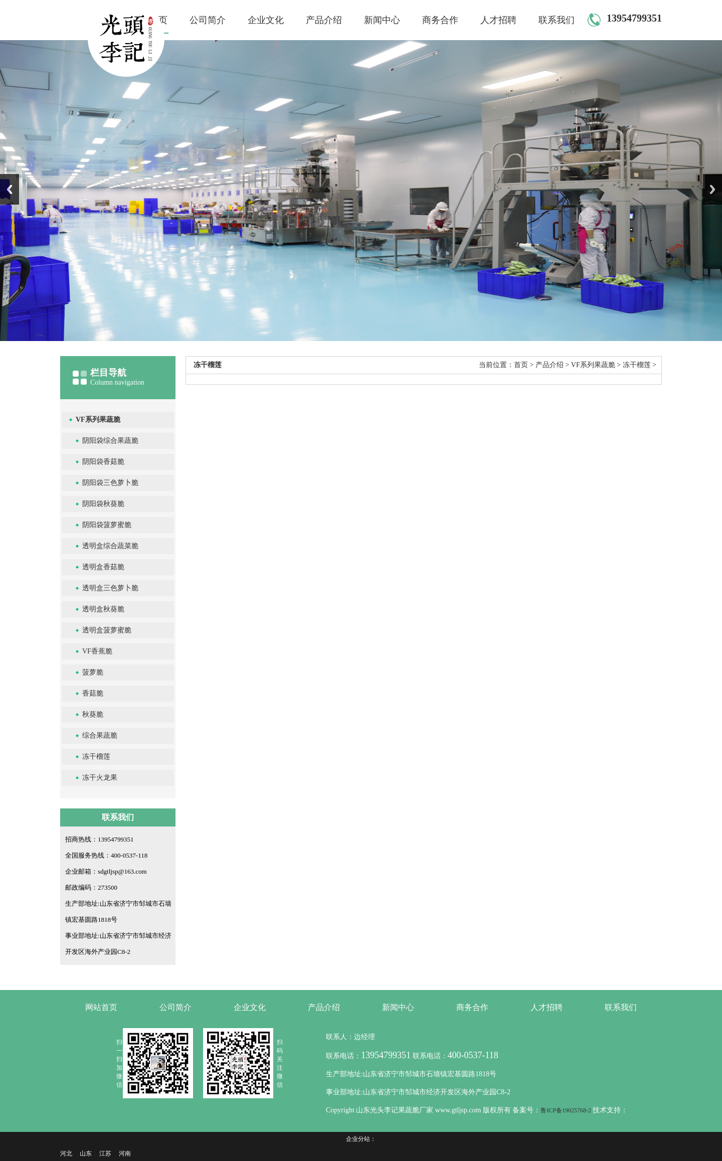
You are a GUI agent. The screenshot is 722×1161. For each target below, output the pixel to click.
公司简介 (208, 20)
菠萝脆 (92, 672)
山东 (86, 1153)
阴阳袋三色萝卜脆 (110, 482)
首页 (521, 365)
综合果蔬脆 (99, 735)
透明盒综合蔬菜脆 (110, 546)
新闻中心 (382, 20)
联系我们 (556, 20)
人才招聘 (498, 20)
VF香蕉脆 (97, 651)
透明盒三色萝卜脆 (110, 588)
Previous (9, 189)
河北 (66, 1153)
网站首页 (101, 1007)
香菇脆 (92, 693)
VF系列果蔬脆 (98, 419)
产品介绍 (324, 20)
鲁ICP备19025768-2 (566, 1110)
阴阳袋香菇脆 (103, 461)
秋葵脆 (92, 714)
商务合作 (440, 20)
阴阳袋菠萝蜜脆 (106, 525)
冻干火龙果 (99, 777)
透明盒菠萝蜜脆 (106, 630)
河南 (125, 1153)
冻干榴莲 (96, 756)
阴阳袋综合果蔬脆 (110, 440)
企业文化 (266, 20)
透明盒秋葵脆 (103, 609)
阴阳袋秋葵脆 (103, 504)
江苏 (105, 1153)
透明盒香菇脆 (103, 567)
